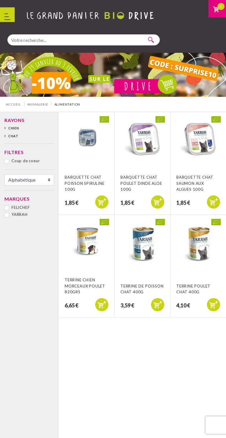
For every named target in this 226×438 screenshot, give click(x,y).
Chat (13, 136)
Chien (13, 128)
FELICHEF (20, 207)
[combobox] (83, 39)
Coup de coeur (25, 160)
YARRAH (19, 214)
